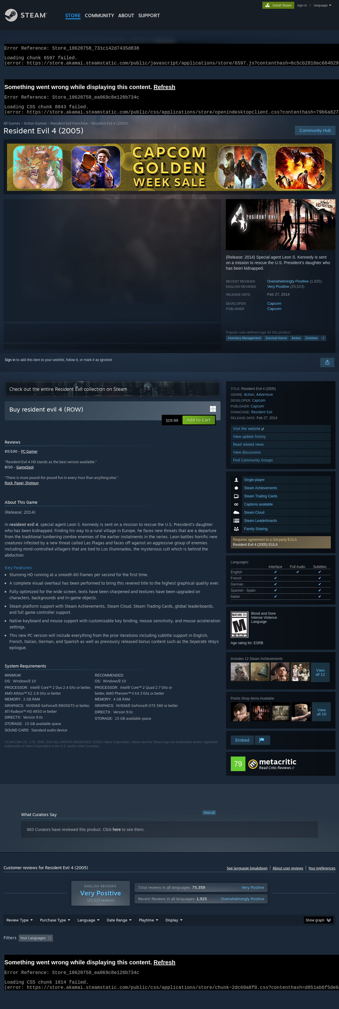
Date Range (117, 935)
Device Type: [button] (303, 953)
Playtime (146, 935)
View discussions (247, 719)
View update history (249, 703)
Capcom (274, 310)
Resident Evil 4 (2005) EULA (255, 461)
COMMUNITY (99, 15)
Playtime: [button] (137, 953)
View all (209, 819)
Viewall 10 (321, 628)
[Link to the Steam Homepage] (30, 20)
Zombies (311, 345)
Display (172, 935)
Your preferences (321, 875)
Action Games (35, 130)
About (126, 15)
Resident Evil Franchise (69, 130)
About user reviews (288, 875)
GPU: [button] (277, 953)
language (321, 5)
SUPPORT (149, 15)
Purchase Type (53, 935)
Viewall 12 (320, 589)
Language (86, 935)
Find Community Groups (253, 726)
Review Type (17, 935)
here (117, 836)
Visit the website (249, 695)
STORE (73, 15)
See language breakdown (247, 875)
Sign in (10, 367)
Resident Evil (261, 678)
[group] (170, 954)
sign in (302, 5)
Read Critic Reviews (275, 775)
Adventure (264, 661)
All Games (12, 130)
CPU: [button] (258, 953)
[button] (281, 459)
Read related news (248, 711)
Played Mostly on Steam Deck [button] (179, 953)
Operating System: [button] (228, 953)
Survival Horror (276, 345)
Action (296, 345)
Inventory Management (244, 345)
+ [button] (323, 345)
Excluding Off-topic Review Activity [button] (92, 953)
